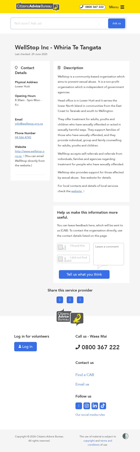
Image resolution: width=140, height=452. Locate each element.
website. (76, 191)
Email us (82, 384)
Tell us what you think (84, 274)
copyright (89, 440)
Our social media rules (90, 415)
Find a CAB (84, 374)
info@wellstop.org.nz (29, 124)
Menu (116, 7)
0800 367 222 (92, 7)
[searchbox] (59, 23)
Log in (25, 346)
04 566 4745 (23, 137)
